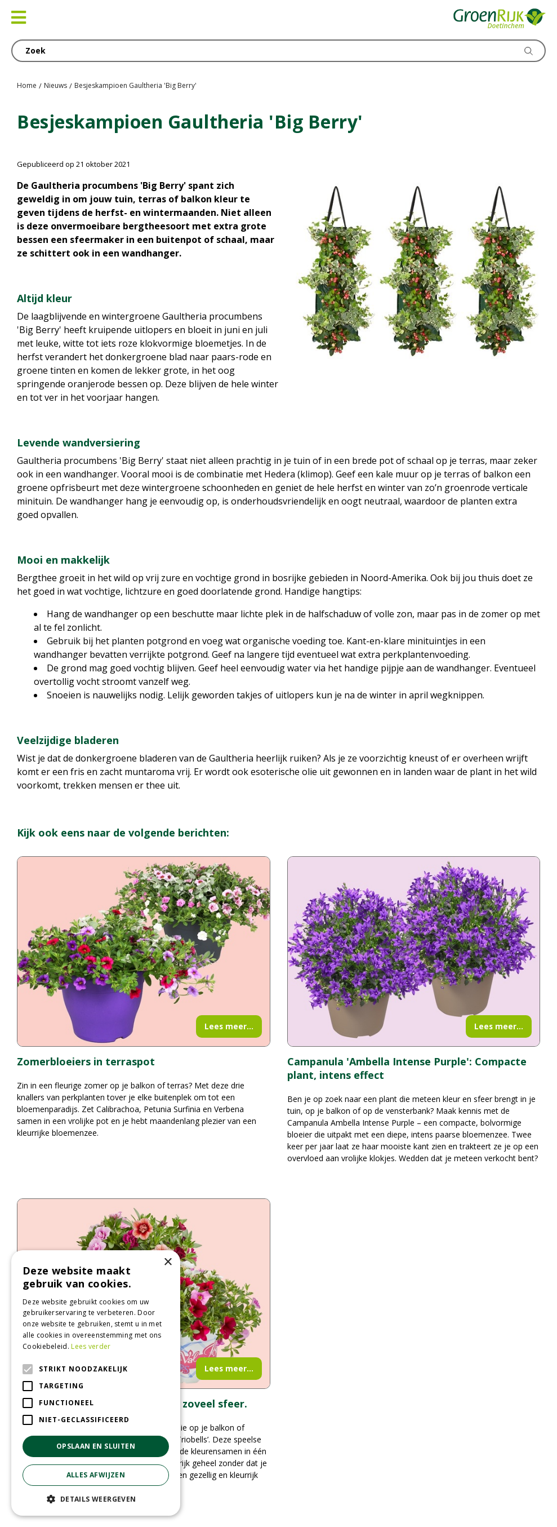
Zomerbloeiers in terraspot (86, 1061)
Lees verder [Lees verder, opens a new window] (90, 1346)
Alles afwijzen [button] (96, 1475)
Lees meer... (228, 1026)
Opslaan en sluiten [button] (95, 1446)
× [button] (167, 1262)
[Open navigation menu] (18, 17)
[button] (96, 1498)
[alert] (95, 1383)
